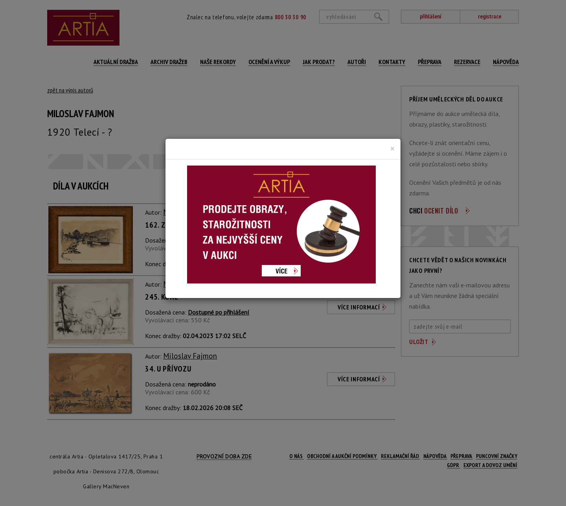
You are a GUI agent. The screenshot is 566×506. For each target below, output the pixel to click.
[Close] (392, 148)
